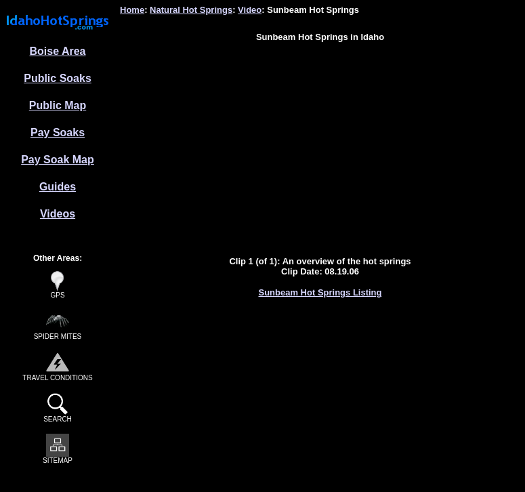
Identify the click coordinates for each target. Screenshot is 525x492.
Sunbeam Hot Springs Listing (319, 292)
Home (132, 10)
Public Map (57, 105)
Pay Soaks (57, 132)
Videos (57, 214)
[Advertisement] (320, 148)
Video (249, 10)
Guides (57, 186)
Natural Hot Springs (191, 10)
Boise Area (58, 51)
